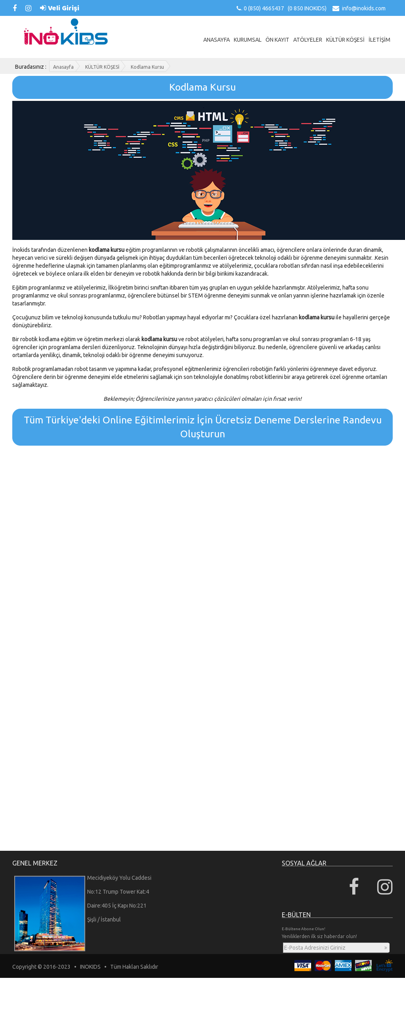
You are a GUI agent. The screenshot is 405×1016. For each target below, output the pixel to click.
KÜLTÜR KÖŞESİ (102, 67)
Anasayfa (63, 67)
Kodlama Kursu (147, 67)
